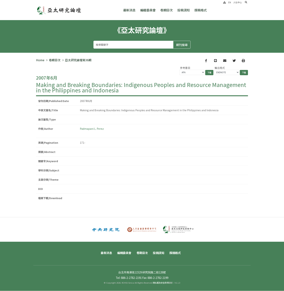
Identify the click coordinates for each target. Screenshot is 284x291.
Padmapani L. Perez (92, 128)
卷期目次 (166, 10)
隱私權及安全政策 (161, 282)
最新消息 (129, 10)
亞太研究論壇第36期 (78, 60)
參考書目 (185, 68)
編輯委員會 (148, 10)
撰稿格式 (200, 10)
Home (40, 60)
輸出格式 (220, 68)
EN (229, 2)
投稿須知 (183, 10)
